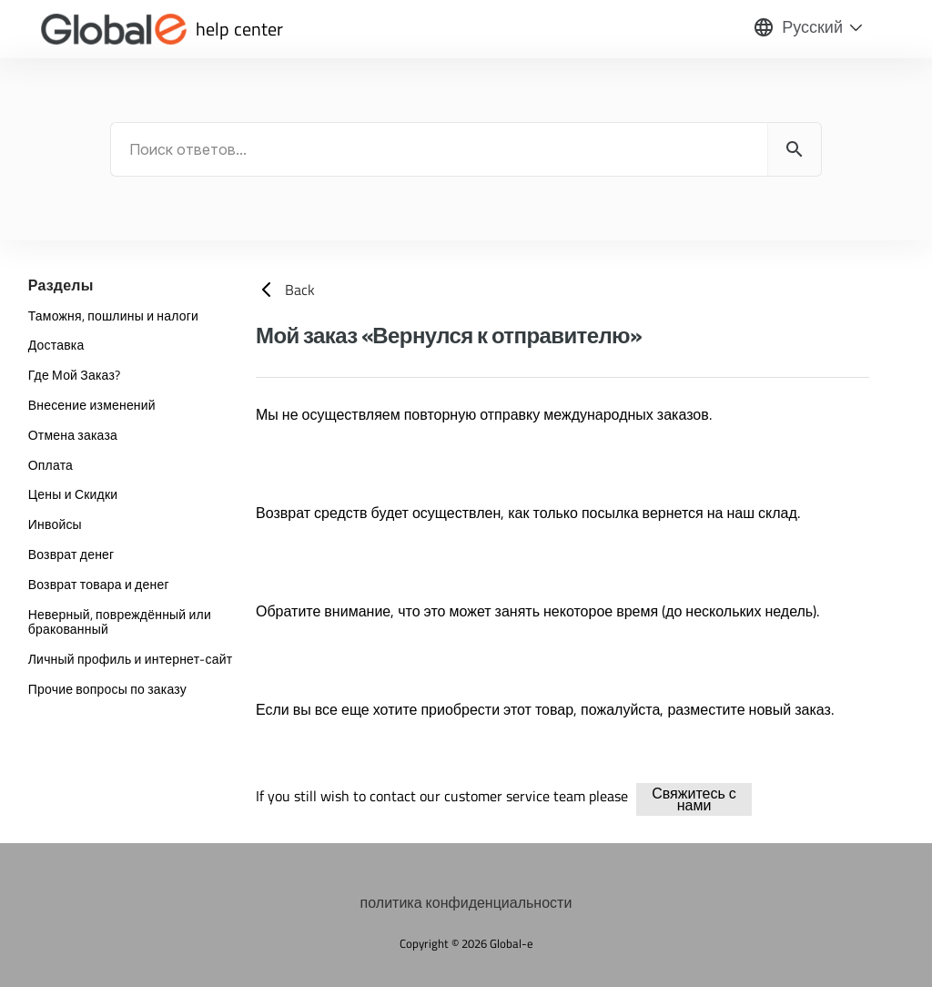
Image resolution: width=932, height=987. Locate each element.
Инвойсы (55, 524)
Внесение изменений (92, 404)
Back (285, 289)
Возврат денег (71, 554)
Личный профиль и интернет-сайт (130, 658)
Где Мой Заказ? (74, 374)
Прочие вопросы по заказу (107, 688)
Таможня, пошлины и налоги (113, 315)
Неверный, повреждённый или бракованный (119, 622)
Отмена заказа (72, 434)
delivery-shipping (783, 796)
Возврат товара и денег (98, 584)
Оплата (50, 464)
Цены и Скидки (73, 494)
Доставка (56, 344)
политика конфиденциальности (466, 902)
